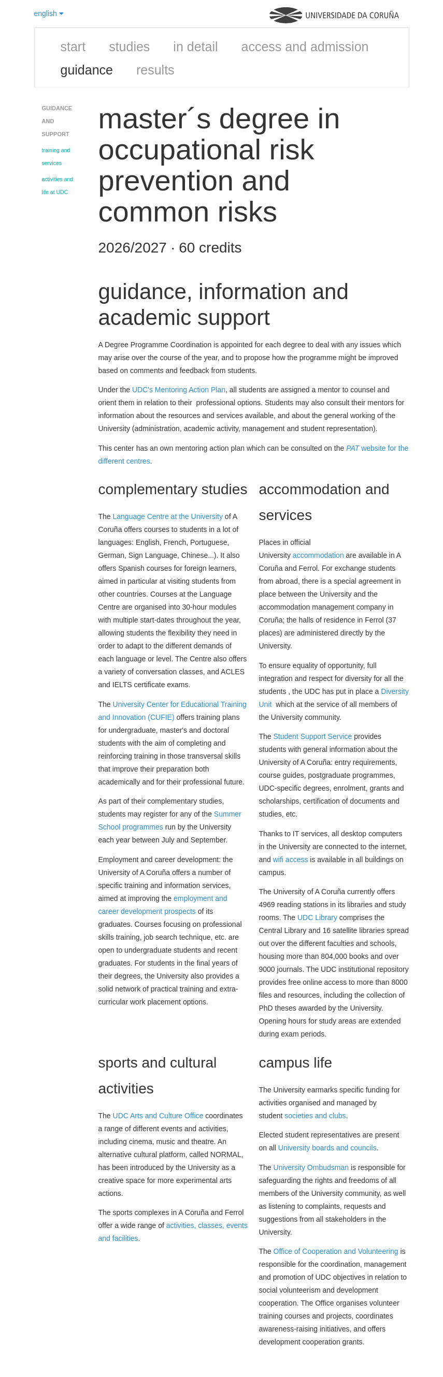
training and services (56, 156)
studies (129, 46)
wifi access (290, 859)
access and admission (305, 46)
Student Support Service (313, 736)
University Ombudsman (311, 1167)
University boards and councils (327, 1148)
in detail (195, 46)
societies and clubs (315, 1116)
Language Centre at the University (168, 516)
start (73, 46)
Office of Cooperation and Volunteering (336, 1251)
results (155, 70)
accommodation (318, 555)
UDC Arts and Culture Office (158, 1116)
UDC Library (317, 917)
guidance (87, 70)
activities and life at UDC (58, 185)
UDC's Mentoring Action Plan (178, 390)
